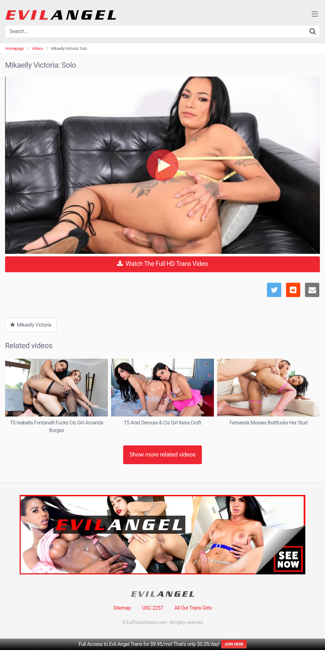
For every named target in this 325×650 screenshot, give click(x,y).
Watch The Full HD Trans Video (162, 263)
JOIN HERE (233, 644)
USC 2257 (152, 608)
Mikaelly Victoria (30, 325)
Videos (37, 48)
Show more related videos (162, 454)
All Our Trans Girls (193, 608)
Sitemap (122, 608)
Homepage (14, 48)
